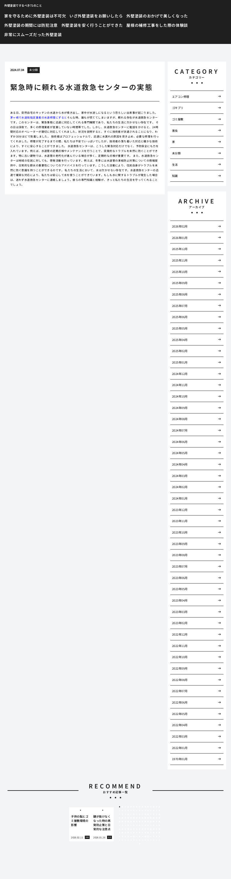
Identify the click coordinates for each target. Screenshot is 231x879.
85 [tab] (145, 825)
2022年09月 (180, 668)
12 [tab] (151, 806)
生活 (175, 164)
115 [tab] (145, 832)
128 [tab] (139, 836)
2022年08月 (180, 680)
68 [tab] (139, 821)
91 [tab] (119, 829)
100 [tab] (145, 829)
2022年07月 (180, 691)
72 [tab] (151, 821)
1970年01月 (180, 759)
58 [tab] (153, 818)
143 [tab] (139, 840)
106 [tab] (119, 832)
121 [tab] (119, 836)
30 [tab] (159, 810)
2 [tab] (122, 806)
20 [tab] (131, 810)
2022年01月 (180, 748)
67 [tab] (136, 821)
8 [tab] (139, 806)
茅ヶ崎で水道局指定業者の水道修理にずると (38, 117)
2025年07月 (180, 306)
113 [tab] (139, 832)
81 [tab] (133, 825)
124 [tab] (128, 836)
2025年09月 (180, 283)
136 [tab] (119, 840)
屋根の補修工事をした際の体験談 (157, 25)
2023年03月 (180, 612)
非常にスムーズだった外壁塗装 (33, 34)
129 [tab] (142, 836)
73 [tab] (153, 821)
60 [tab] (159, 818)
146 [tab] (148, 840)
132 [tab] (151, 836)
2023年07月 (180, 566)
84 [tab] (142, 825)
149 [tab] (156, 840)
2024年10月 (180, 396)
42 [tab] (151, 814)
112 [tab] (136, 832)
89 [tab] (156, 825)
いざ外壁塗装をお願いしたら (96, 16)
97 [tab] (136, 829)
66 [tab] (133, 821)
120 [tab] (159, 832)
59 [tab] (156, 818)
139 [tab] (128, 840)
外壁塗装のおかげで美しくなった (157, 16)
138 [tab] (125, 840)
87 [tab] (151, 825)
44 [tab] (156, 814)
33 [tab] (125, 814)
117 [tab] (151, 832)
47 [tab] (122, 818)
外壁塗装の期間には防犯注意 (30, 25)
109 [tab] (128, 832)
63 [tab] (125, 821)
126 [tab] (133, 836)
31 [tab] (119, 814)
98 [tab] (139, 829)
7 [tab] (136, 806)
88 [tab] (153, 825)
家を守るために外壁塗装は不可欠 (35, 16)
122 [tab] (122, 836)
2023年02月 (180, 623)
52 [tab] (136, 818)
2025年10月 (180, 272)
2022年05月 (180, 714)
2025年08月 (180, 294)
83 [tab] (139, 825)
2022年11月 (180, 646)
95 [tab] (131, 829)
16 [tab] (119, 810)
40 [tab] (145, 814)
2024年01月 (180, 498)
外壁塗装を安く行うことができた (92, 25)
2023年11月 (180, 521)
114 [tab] (142, 832)
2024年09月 (180, 408)
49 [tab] (128, 818)
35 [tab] (131, 814)
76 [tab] (119, 825)
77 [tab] (122, 825)
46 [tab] (119, 818)
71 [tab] (148, 821)
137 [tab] (122, 840)
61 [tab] (119, 821)
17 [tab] (122, 810)
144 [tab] (142, 840)
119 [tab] (156, 832)
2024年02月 (180, 487)
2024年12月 (180, 374)
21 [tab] (133, 810)
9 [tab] (142, 806)
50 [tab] (131, 818)
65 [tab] (131, 821)
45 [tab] (159, 814)
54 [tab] (142, 818)
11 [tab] (148, 806)
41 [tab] (148, 814)
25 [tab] (145, 810)
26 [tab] (148, 810)
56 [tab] (148, 818)
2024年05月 (180, 453)
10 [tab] (145, 806)
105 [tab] (159, 829)
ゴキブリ (177, 108)
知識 (175, 176)
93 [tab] (125, 829)
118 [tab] (153, 832)
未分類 (33, 70)
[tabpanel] (80, 824)
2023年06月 (180, 578)
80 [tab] (131, 825)
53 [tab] (139, 818)
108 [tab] (125, 832)
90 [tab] (159, 825)
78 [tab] (125, 825)
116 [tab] (148, 832)
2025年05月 (180, 328)
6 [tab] (133, 806)
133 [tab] (153, 836)
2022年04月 (180, 725)
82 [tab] (136, 825)
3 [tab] (125, 806)
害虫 (175, 130)
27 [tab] (151, 810)
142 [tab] (136, 840)
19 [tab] (128, 810)
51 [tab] (133, 818)
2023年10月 (180, 532)
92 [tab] (122, 829)
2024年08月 (180, 419)
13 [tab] (153, 806)
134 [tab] (156, 836)
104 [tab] (156, 829)
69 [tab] (142, 821)
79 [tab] (128, 825)
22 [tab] (136, 810)
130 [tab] (145, 836)
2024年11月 (180, 385)
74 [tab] (156, 821)
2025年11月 (180, 260)
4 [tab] (128, 806)
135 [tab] (159, 836)
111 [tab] (133, 832)
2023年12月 (180, 510)
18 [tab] (125, 810)
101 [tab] (148, 829)
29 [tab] (156, 810)
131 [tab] (148, 836)
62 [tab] (122, 821)
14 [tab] (156, 806)
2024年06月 (180, 442)
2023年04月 (180, 600)
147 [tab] (151, 840)
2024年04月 (180, 464)
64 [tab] (128, 821)
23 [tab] (139, 810)
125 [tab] (131, 836)
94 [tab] (128, 829)
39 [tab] (142, 814)
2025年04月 (180, 340)
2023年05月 (180, 589)
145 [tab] (145, 840)
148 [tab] (153, 840)
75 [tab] (159, 821)
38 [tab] (139, 814)
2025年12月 (180, 249)
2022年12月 (180, 634)
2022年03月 (180, 736)
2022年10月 (180, 657)
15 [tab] (159, 806)
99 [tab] (142, 829)
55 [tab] (145, 818)
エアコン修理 (180, 96)
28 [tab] (153, 810)
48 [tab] (125, 818)
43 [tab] (153, 814)
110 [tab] (131, 832)
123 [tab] (125, 836)
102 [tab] (151, 829)
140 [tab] (131, 840)
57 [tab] (151, 818)
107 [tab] (122, 832)
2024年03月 (180, 476)
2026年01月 (180, 238)
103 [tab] (153, 829)
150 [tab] (159, 840)
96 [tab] (133, 829)
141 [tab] (133, 840)
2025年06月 (180, 317)
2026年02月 (180, 226)
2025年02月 (180, 351)
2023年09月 (180, 544)
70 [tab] (145, 821)
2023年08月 (180, 555)
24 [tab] (142, 810)
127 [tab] (136, 836)
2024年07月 (180, 430)
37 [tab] (136, 814)
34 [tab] (128, 814)
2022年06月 (180, 702)
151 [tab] (139, 843)
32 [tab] (122, 814)
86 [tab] (148, 825)
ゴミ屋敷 (177, 119)
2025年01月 (180, 362)
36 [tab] (133, 814)
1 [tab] (119, 806)
